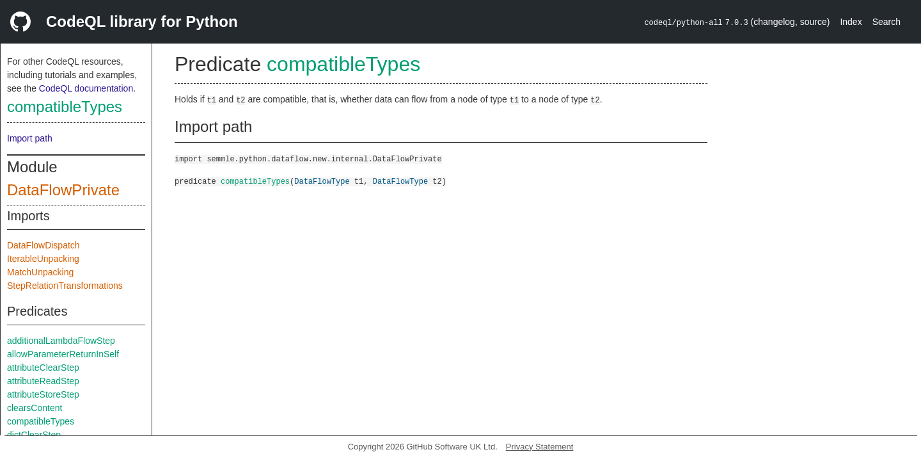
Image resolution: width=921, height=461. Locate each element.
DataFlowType (321, 180)
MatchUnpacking (40, 272)
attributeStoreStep (43, 394)
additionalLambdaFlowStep (61, 341)
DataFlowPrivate (63, 189)
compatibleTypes (64, 106)
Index (851, 22)
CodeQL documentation (86, 88)
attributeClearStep (43, 367)
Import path (29, 138)
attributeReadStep (43, 381)
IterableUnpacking (43, 259)
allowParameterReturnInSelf (63, 354)
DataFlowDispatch (43, 245)
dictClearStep (34, 435)
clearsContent (34, 408)
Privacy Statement (540, 446)
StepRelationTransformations (65, 285)
